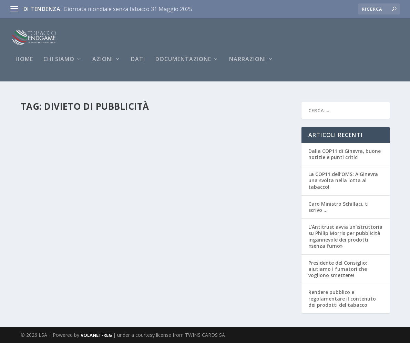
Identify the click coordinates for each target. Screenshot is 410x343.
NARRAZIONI (247, 66)
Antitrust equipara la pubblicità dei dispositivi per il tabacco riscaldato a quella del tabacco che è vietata (87, 217)
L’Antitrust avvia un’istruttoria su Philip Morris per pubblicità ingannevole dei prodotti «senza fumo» (345, 236)
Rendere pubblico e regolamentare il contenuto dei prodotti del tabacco (342, 298)
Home (24, 66)
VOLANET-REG (97, 335)
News (92, 238)
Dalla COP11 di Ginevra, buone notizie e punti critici (344, 154)
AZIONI (102, 66)
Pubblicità (109, 238)
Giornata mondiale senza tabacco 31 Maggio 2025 (128, 9)
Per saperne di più (53, 287)
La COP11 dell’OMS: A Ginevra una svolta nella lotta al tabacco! (343, 180)
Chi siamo (58, 66)
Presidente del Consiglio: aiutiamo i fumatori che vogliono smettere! (337, 268)
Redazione (42, 238)
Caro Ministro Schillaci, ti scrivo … (338, 206)
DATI (138, 66)
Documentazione (183, 66)
